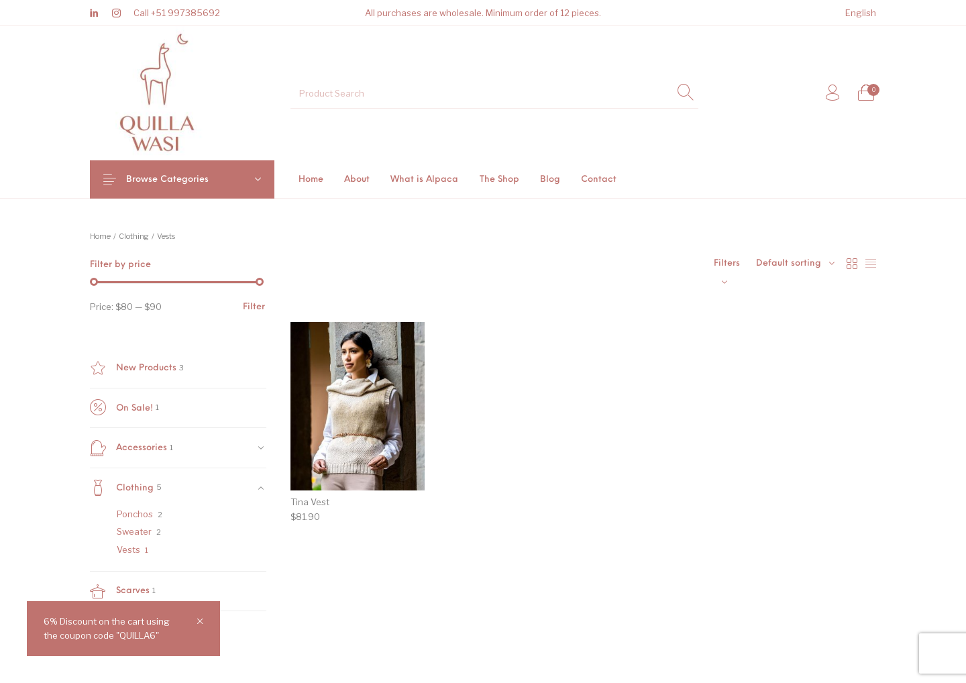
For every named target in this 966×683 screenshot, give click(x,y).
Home (100, 236)
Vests (128, 549)
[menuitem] (860, 13)
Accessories (128, 448)
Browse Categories (178, 179)
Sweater (134, 531)
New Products (133, 368)
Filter (254, 307)
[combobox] (795, 264)
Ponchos (135, 514)
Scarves (120, 591)
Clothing (134, 236)
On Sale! (121, 408)
